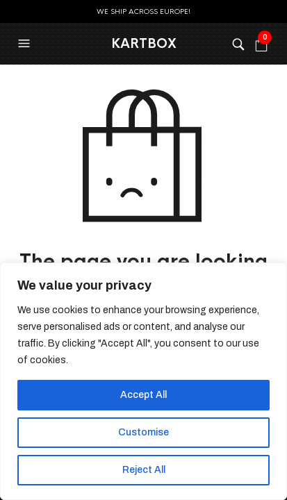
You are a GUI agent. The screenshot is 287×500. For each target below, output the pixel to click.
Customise (143, 432)
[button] (25, 44)
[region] (143, 381)
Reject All (143, 470)
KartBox (144, 43)
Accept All (143, 395)
